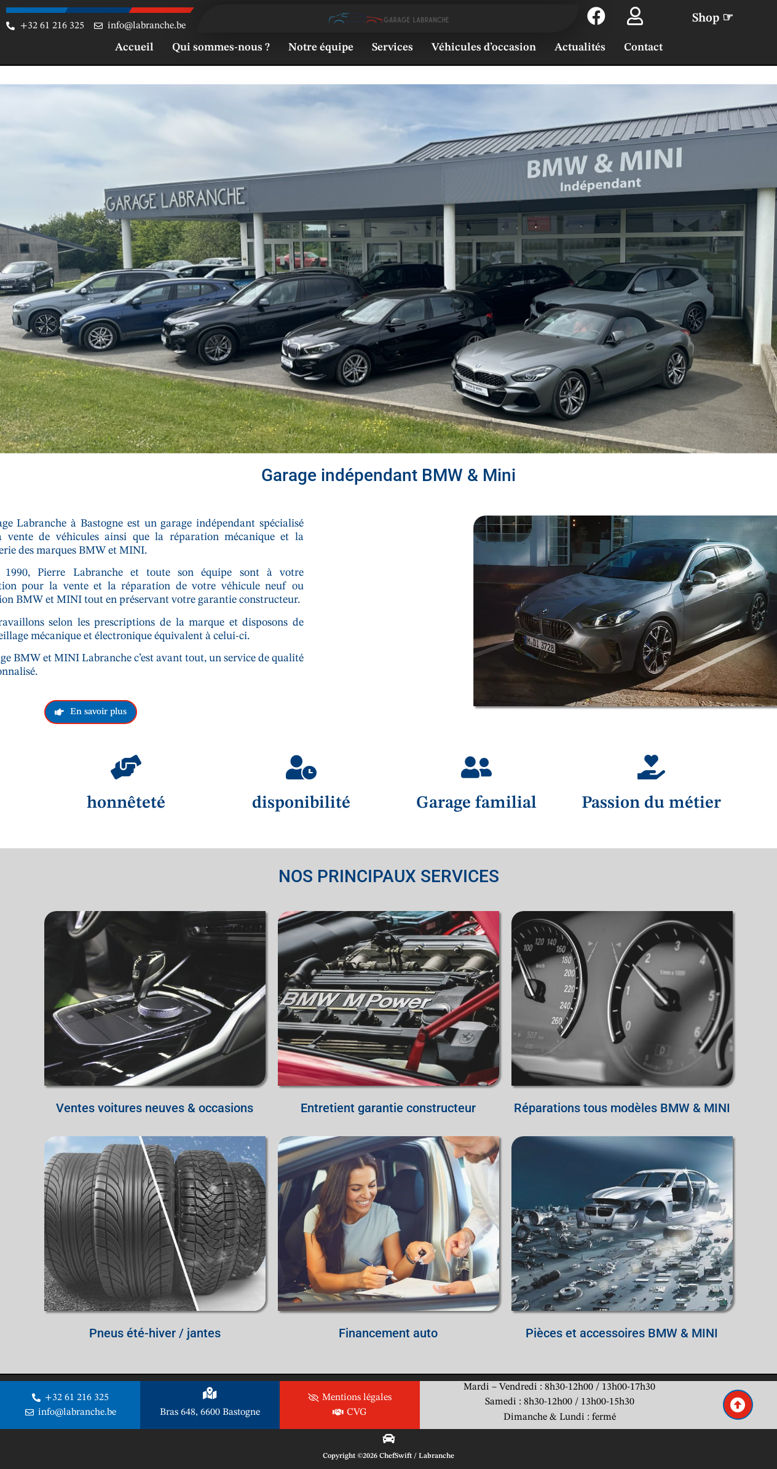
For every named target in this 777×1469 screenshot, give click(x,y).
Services (392, 47)
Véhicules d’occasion (484, 47)
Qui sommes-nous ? (221, 47)
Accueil (134, 47)
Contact (643, 47)
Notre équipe (320, 47)
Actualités (579, 47)
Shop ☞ (712, 18)
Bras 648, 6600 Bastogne (210, 1412)
